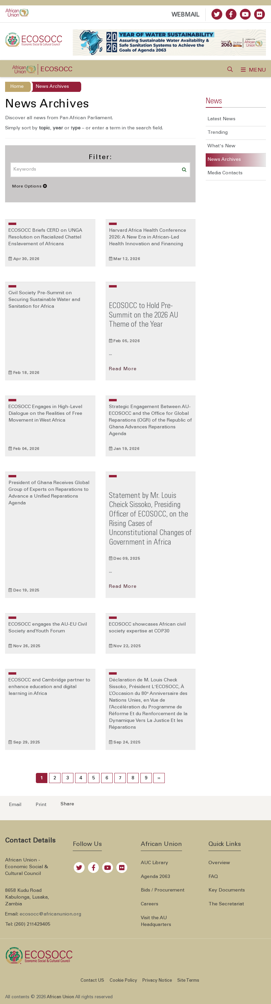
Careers (149, 904)
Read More (123, 369)
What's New (221, 146)
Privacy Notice (157, 981)
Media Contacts (225, 173)
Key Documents (226, 890)
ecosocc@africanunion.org (50, 914)
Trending (217, 132)
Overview (219, 863)
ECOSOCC (56, 70)
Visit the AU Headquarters (156, 921)
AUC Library (154, 863)
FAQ (213, 877)
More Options (29, 186)
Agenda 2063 (155, 877)
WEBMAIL (185, 15)
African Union (60, 997)
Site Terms (188, 981)
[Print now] (38, 804)
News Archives (224, 159)
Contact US (92, 981)
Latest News (221, 119)
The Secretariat (226, 904)
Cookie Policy (123, 981)
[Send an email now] (13, 804)
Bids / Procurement (162, 890)
